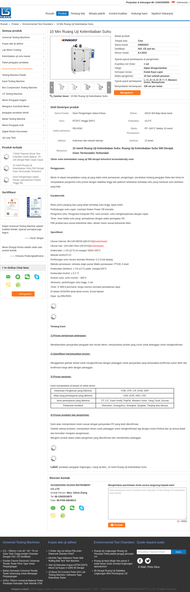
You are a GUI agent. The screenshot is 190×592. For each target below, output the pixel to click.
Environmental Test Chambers (38, 24)
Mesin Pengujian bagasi (14, 100)
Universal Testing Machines (16, 37)
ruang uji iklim (99, 467)
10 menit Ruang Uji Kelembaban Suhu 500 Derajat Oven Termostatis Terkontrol (28, 168)
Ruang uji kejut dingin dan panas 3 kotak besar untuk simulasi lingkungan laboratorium (113, 564)
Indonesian (183, 2)
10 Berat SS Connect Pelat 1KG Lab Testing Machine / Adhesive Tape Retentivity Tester (66, 575)
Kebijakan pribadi (20, 589)
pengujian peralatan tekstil (15, 112)
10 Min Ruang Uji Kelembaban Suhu (89, 96)
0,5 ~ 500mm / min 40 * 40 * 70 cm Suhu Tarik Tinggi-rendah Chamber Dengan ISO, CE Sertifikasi (20, 554)
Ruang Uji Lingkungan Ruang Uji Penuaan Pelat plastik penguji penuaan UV (114, 554)
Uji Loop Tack (9, 137)
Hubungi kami (139, 13)
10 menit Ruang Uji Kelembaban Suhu (127, 467)
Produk (62, 13)
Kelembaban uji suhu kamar (16, 56)
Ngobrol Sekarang (162, 13)
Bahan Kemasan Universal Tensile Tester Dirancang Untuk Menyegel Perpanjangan (20, 573)
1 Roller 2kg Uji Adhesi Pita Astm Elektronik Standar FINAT (65, 552)
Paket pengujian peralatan (15, 62)
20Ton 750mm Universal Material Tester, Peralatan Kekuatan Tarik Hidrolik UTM (23, 582)
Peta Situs (153, 566)
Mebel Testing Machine (13, 119)
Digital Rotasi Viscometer (15, 131)
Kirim (178, 552)
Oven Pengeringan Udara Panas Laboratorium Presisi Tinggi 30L (27, 180)
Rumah (50, 13)
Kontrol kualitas (118, 13)
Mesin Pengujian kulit (13, 125)
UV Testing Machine (12, 94)
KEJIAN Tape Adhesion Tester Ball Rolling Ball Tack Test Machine (65, 559)
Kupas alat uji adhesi (12, 43)
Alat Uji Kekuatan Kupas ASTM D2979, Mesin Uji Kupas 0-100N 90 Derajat (68, 566)
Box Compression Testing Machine (19, 87)
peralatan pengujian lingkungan (75, 467)
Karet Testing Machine (13, 81)
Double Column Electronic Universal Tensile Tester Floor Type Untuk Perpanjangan (21, 564)
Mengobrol (129, 93)
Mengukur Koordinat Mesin (15, 106)
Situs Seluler (144, 571)
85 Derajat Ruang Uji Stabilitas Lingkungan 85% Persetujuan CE (111, 572)
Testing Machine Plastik (14, 75)
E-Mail (142, 566)
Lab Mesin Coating (11, 50)
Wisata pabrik (97, 13)
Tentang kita (78, 13)
